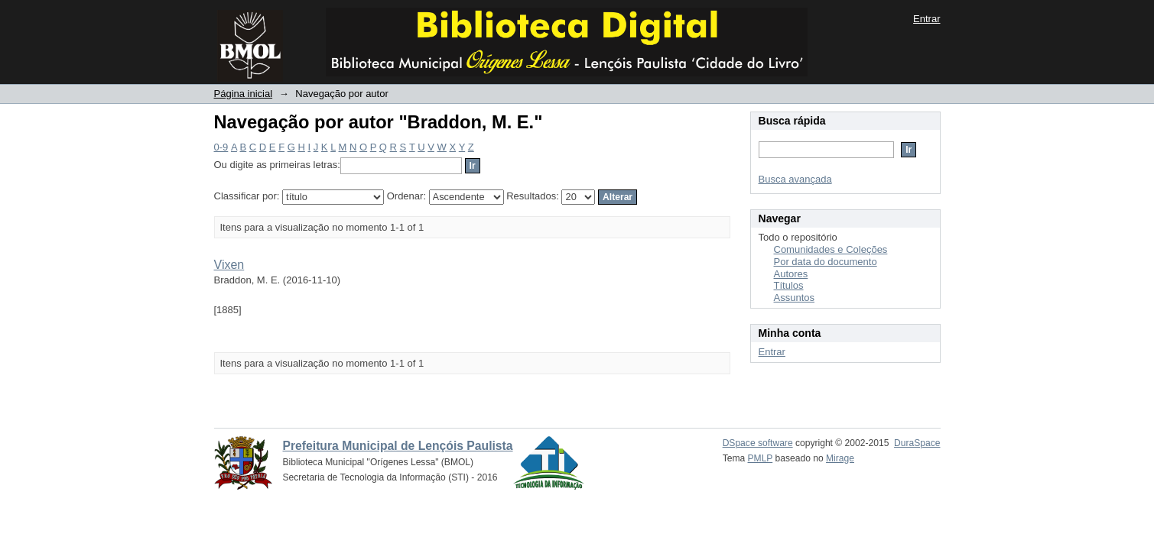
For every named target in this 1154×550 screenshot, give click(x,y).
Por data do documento (825, 261)
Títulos (789, 285)
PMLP (760, 458)
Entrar (926, 18)
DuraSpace (917, 443)
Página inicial (243, 93)
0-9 (221, 147)
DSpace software (758, 443)
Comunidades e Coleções (831, 249)
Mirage (840, 458)
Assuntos (794, 297)
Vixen (229, 264)
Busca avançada (795, 179)
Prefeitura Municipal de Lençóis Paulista (398, 445)
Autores (791, 274)
